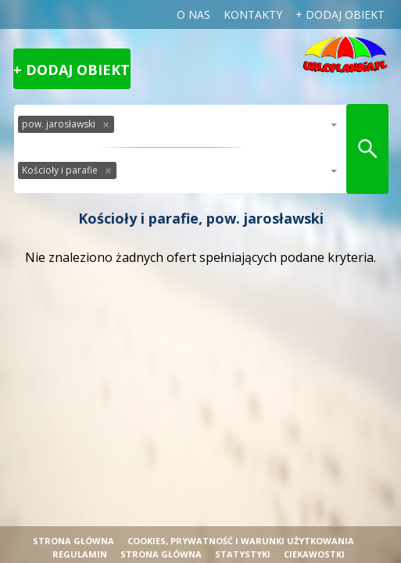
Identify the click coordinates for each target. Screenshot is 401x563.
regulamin (79, 554)
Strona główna (73, 541)
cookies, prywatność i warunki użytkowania (240, 541)
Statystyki (242, 554)
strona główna (161, 554)
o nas (193, 14)
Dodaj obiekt (78, 69)
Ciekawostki (314, 554)
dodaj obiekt (345, 14)
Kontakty (253, 14)
